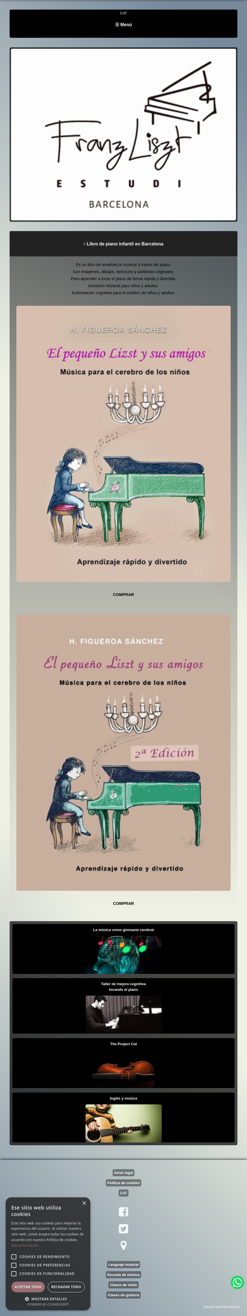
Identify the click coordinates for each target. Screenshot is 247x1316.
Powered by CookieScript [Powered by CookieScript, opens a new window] (48, 1304)
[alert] (48, 1253)
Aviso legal (123, 1173)
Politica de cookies (123, 1183)
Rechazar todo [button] (66, 1286)
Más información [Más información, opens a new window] (25, 1245)
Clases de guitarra (123, 1295)
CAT (123, 13)
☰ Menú (123, 24)
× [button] (84, 1203)
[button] (48, 1298)
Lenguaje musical (123, 1264)
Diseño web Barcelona (222, 1307)
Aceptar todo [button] (27, 1286)
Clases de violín (123, 1285)
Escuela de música (123, 1275)
